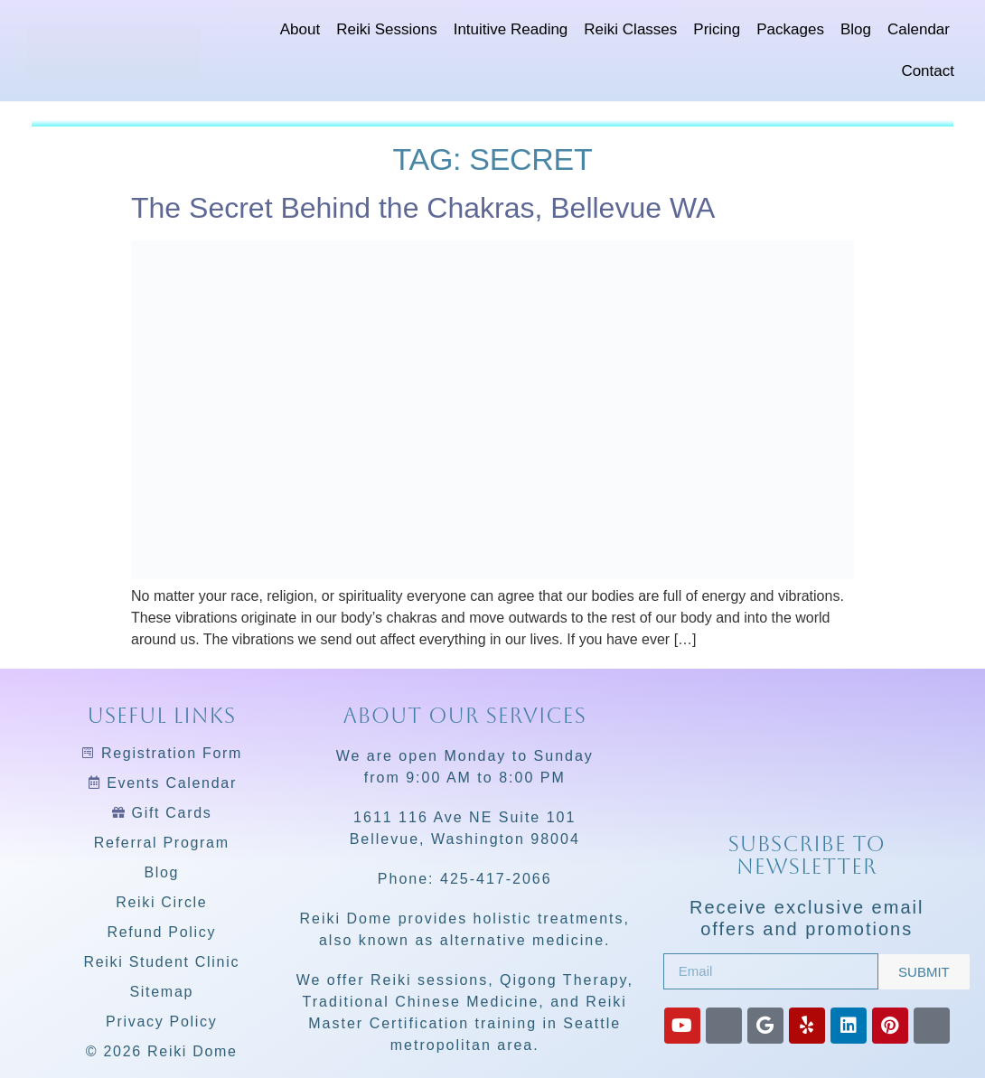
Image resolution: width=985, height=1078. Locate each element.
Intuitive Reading (511, 29)
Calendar (918, 29)
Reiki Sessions (386, 29)
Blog (855, 29)
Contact (927, 71)
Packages (790, 29)
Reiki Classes (630, 29)
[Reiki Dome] (807, 759)
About (300, 29)
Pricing (716, 29)
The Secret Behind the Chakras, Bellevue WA (423, 208)
